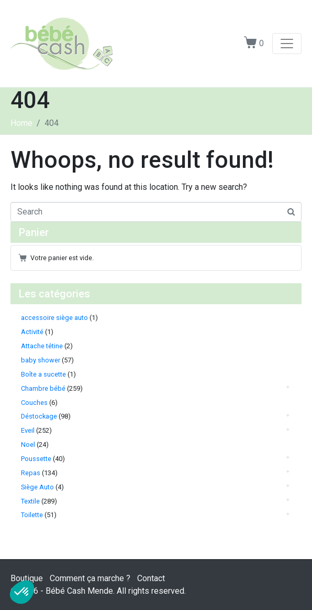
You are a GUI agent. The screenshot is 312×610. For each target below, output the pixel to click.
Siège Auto (37, 487)
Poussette (36, 459)
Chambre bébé (43, 388)
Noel (28, 444)
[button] (22, 592)
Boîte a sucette (43, 374)
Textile (30, 501)
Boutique (26, 578)
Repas (30, 473)
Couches (34, 402)
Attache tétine (42, 346)
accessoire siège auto (54, 318)
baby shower (40, 360)
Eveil (28, 430)
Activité (32, 332)
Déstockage (39, 416)
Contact (151, 578)
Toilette (32, 515)
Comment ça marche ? (90, 578)
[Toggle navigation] (287, 43)
